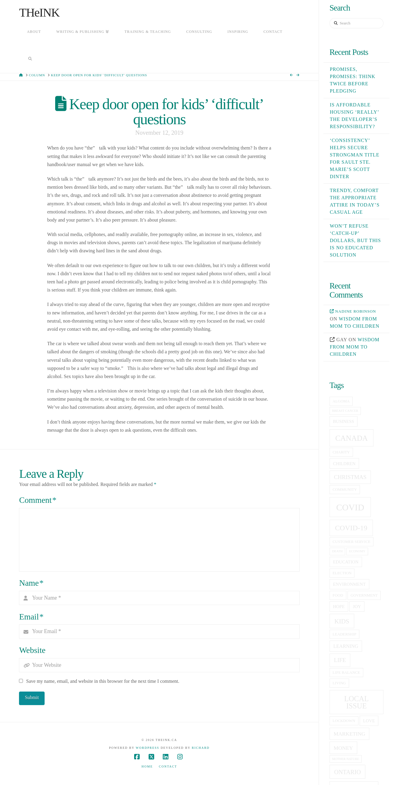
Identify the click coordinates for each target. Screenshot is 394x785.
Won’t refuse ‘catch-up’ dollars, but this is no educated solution (355, 240)
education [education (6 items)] (345, 562)
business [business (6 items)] (343, 421)
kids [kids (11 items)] (341, 621)
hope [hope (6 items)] (339, 606)
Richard (201, 747)
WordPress (147, 747)
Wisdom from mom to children (355, 347)
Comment (37, 500)
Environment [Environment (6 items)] (349, 584)
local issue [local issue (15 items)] (356, 702)
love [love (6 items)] (369, 720)
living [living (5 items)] (339, 683)
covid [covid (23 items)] (350, 507)
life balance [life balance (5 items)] (346, 672)
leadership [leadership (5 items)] (344, 634)
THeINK (39, 13)
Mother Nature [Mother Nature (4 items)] (345, 759)
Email (31, 616)
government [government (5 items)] (364, 595)
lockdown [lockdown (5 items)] (344, 721)
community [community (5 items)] (345, 489)
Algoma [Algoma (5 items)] (341, 401)
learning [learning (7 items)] (345, 646)
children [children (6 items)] (344, 463)
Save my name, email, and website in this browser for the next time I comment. (102, 681)
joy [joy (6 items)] (357, 606)
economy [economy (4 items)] (357, 551)
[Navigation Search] (30, 59)
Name (31, 583)
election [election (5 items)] (342, 573)
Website (32, 650)
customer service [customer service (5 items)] (351, 542)
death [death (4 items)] (337, 551)
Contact (168, 766)
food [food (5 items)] (338, 595)
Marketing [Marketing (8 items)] (349, 734)
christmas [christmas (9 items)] (350, 477)
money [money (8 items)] (343, 748)
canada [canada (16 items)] (351, 438)
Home (147, 766)
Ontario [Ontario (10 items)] (347, 772)
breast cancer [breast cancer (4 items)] (345, 410)
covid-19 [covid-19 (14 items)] (351, 528)
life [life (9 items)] (340, 660)
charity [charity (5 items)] (341, 452)
